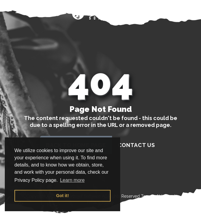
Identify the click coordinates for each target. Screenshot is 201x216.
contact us (136, 145)
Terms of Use (154, 196)
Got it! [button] (62, 195)
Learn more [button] (72, 180)
